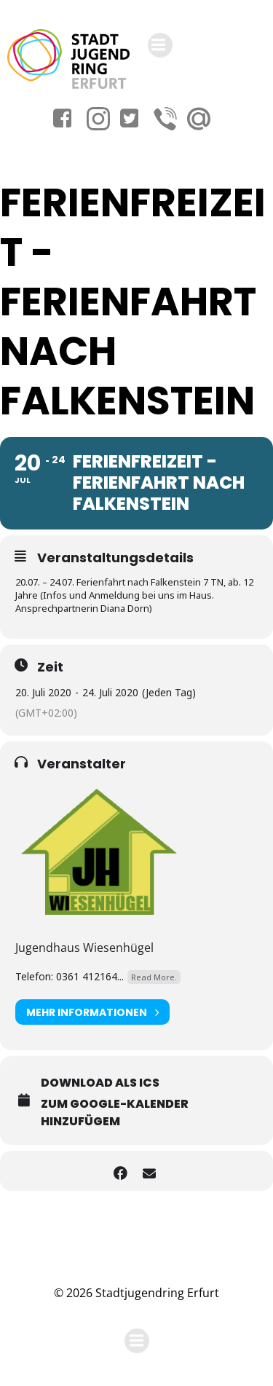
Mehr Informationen (92, 1012)
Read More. (154, 977)
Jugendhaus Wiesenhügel (84, 948)
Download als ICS (100, 1082)
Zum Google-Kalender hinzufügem (115, 1112)
